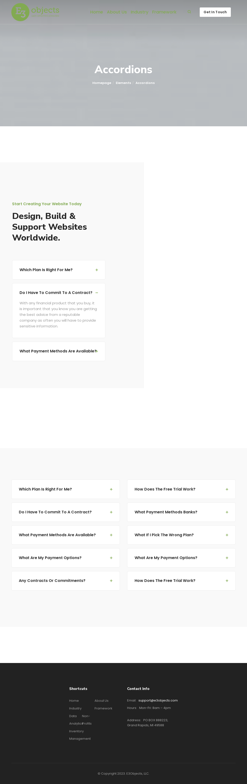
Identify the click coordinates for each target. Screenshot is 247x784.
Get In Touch (215, 12)
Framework (164, 12)
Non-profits (87, 720)
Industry (139, 12)
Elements (123, 83)
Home (96, 12)
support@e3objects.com (158, 700)
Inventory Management (80, 735)
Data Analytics (76, 720)
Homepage (101, 83)
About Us (117, 12)
